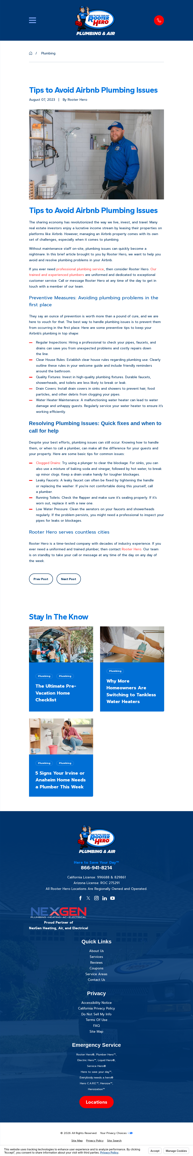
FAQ (96, 1025)
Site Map (96, 1031)
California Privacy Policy (96, 1008)
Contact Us (96, 979)
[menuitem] (77, 1140)
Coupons (96, 968)
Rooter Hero (131, 549)
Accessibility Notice (96, 1002)
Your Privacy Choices (116, 1133)
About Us (96, 950)
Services (96, 956)
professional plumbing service (80, 269)
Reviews (96, 962)
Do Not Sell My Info (96, 1014)
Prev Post (41, 579)
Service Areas (96, 974)
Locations (96, 1102)
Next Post (68, 579)
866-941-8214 (96, 867)
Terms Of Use (96, 1019)
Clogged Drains (48, 462)
